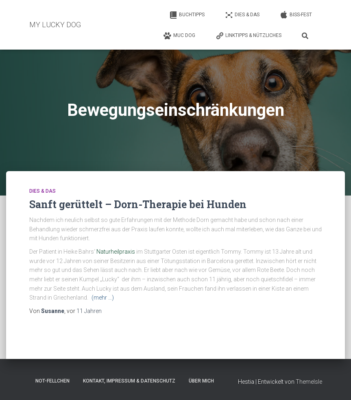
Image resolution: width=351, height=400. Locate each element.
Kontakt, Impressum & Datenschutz (129, 381)
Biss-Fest (296, 15)
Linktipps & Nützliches (248, 36)
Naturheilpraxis (116, 251)
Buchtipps (187, 15)
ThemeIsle (309, 381)
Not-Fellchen (52, 381)
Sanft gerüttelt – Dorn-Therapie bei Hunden (137, 204)
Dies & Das (242, 15)
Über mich (201, 381)
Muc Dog (179, 36)
